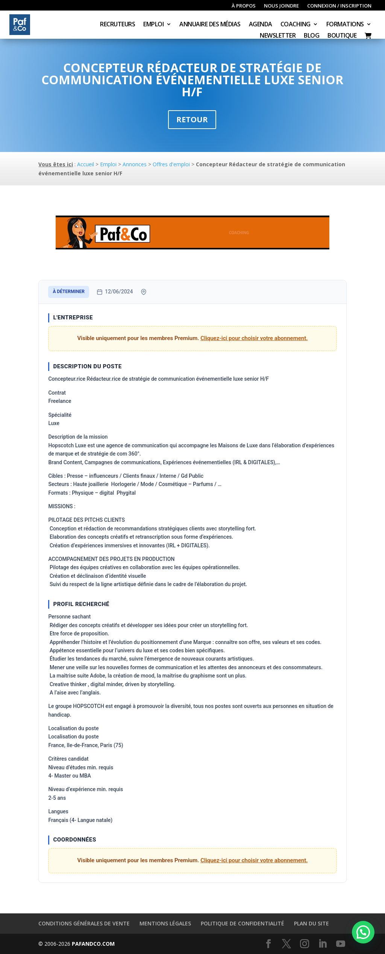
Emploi (153, 24)
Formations (345, 24)
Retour (192, 119)
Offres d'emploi (171, 164)
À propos (244, 6)
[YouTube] (340, 944)
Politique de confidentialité (242, 923)
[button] (363, 932)
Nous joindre (281, 6)
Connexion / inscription (339, 6)
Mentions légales (165, 923)
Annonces (135, 164)
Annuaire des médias (210, 24)
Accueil (85, 164)
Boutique (341, 36)
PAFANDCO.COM (93, 943)
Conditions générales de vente (84, 923)
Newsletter (278, 36)
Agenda (260, 24)
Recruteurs (117, 24)
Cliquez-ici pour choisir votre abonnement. (254, 338)
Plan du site (311, 923)
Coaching (295, 24)
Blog (311, 36)
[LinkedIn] (322, 944)
